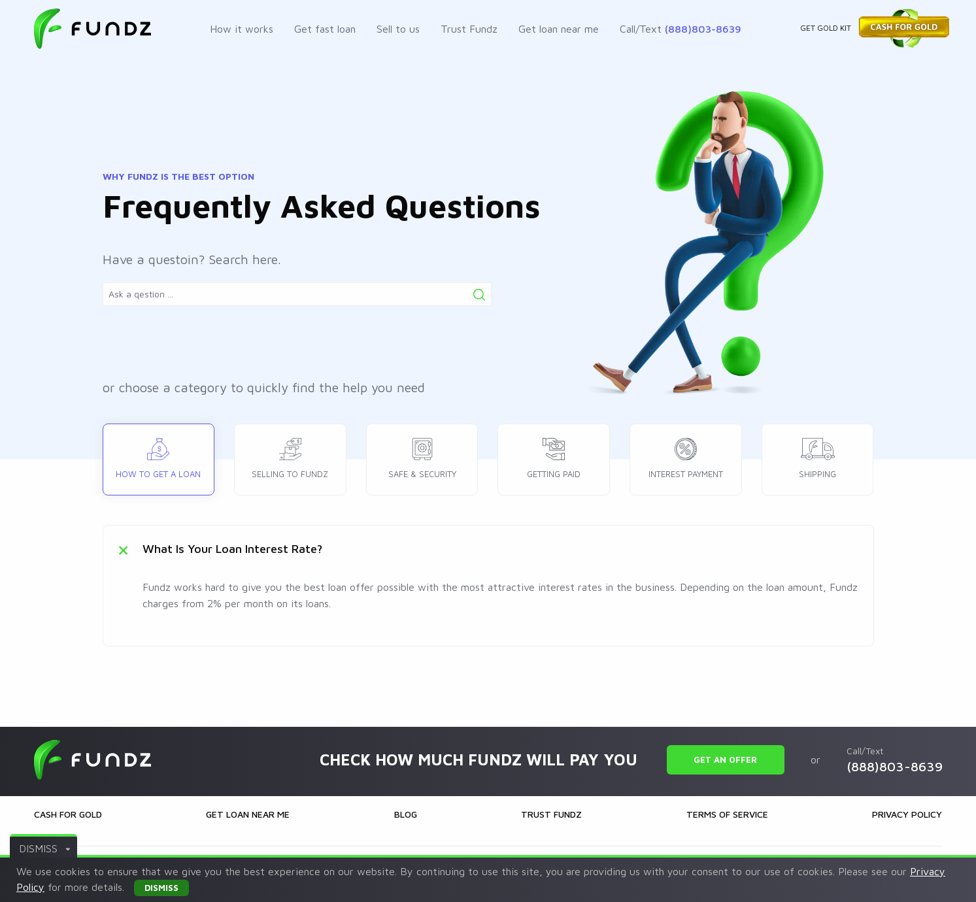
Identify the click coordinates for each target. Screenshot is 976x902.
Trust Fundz (469, 29)
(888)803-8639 (703, 29)
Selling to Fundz (290, 455)
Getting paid (554, 455)
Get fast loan (325, 29)
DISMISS (45, 848)
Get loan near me (558, 29)
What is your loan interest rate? (232, 549)
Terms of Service (727, 814)
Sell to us (398, 29)
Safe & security (422, 455)
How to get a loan (158, 455)
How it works (241, 29)
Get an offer (725, 759)
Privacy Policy (907, 814)
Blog (405, 814)
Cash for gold (68, 814)
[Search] (479, 294)
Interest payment (685, 455)
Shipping (817, 455)
